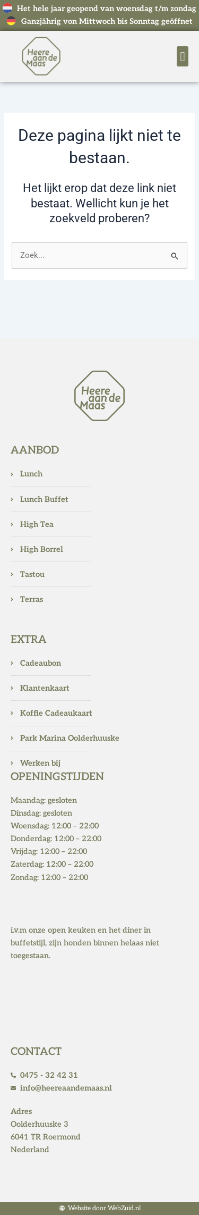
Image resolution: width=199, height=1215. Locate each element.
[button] (182, 56)
